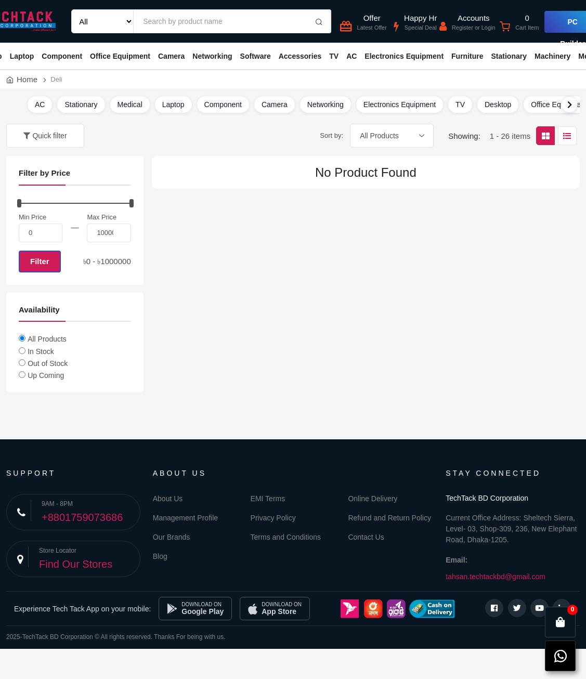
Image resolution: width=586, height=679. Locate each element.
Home (27, 79)
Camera (171, 56)
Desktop (498, 104)
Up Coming (46, 375)
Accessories (300, 56)
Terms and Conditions (286, 537)
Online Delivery (372, 498)
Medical (130, 104)
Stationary (509, 56)
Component (62, 56)
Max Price (101, 217)
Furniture (467, 56)
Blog (160, 556)
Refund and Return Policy (389, 518)
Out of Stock (48, 363)
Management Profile (185, 518)
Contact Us (366, 537)
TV (333, 56)
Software (255, 56)
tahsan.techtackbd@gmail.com (495, 576)
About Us (168, 498)
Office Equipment (120, 56)
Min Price (32, 217)
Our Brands (171, 537)
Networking (212, 56)
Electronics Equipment (404, 56)
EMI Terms (268, 498)
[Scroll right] (569, 104)
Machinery (552, 56)
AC (351, 56)
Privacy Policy (273, 518)
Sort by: (331, 135)
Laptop (22, 56)
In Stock (41, 351)
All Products (47, 339)
